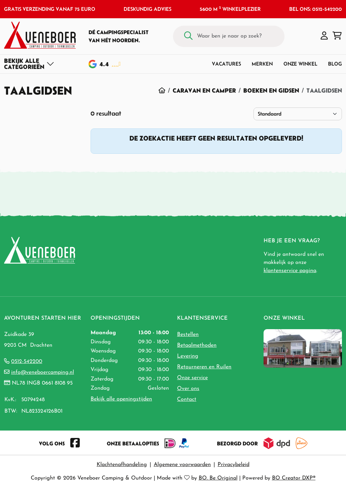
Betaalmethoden (197, 345)
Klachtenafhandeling (122, 464)
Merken (262, 64)
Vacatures (226, 64)
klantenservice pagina (290, 270)
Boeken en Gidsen (271, 90)
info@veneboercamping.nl (42, 372)
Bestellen (188, 334)
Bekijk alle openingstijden (121, 399)
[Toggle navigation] (29, 64)
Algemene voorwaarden (182, 464)
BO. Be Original (218, 478)
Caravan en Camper (204, 90)
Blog (335, 64)
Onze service (192, 378)
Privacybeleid (233, 464)
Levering (187, 356)
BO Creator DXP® (294, 478)
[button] (324, 36)
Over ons (188, 388)
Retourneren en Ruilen (204, 367)
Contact (186, 399)
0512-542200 (26, 361)
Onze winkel (300, 64)
